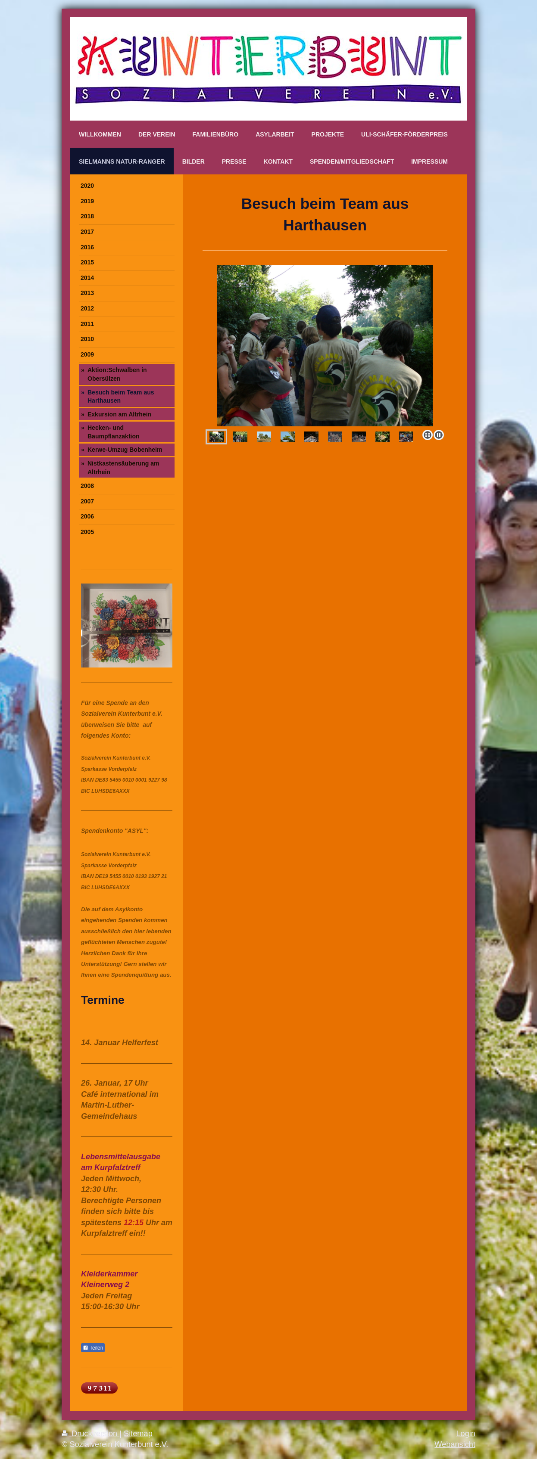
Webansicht (454, 1444)
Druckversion (90, 1433)
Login (465, 1433)
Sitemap (138, 1433)
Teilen (93, 1348)
